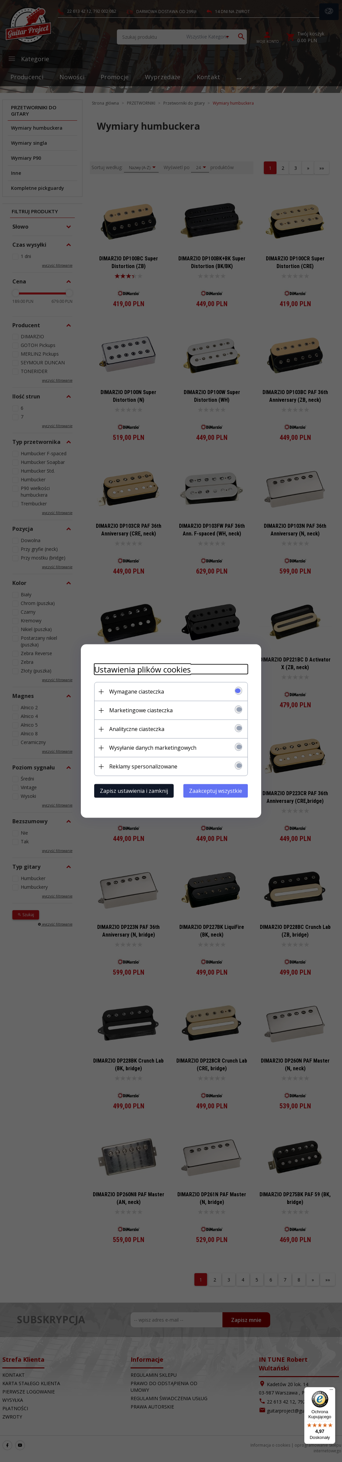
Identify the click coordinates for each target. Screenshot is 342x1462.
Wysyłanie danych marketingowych (152, 747)
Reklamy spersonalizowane (143, 766)
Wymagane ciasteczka (136, 691)
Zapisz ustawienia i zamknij (134, 791)
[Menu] (331, 1391)
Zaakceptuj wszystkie (215, 791)
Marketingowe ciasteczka (141, 710)
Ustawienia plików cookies (142, 669)
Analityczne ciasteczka (136, 729)
